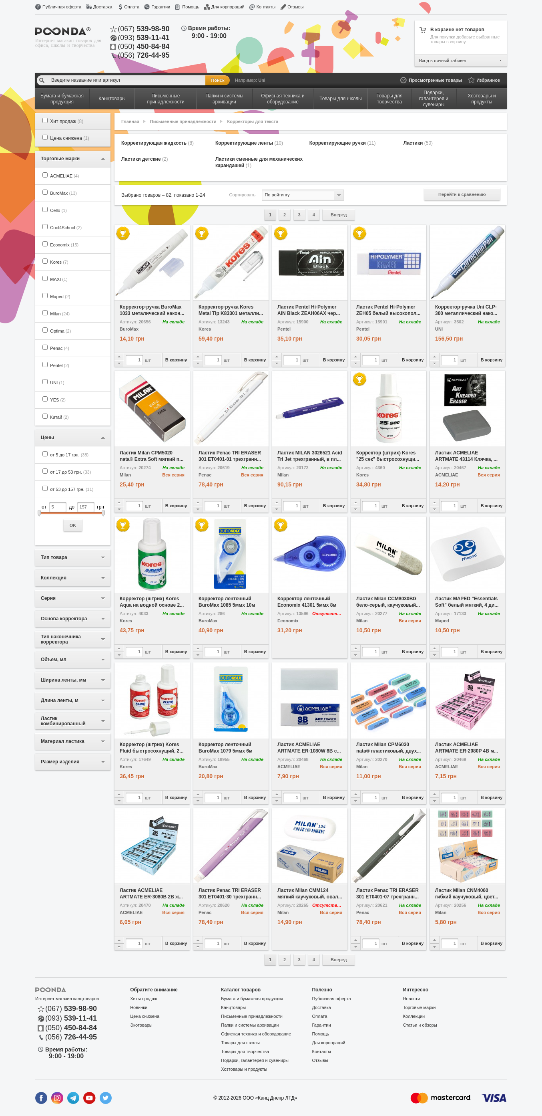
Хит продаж (66, 121)
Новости (411, 998)
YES (58, 400)
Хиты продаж (143, 998)
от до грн (73, 516)
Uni (261, 80)
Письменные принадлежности (183, 121)
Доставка (102, 6)
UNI (57, 382)
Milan (60, 313)
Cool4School (66, 227)
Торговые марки (419, 1007)
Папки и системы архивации (250, 1025)
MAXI (58, 279)
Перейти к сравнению (462, 194)
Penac (59, 348)
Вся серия (173, 474)
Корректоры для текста (253, 121)
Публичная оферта (61, 6)
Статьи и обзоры (420, 1025)
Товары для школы (240, 1042)
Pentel (59, 365)
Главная (130, 121)
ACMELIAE (64, 176)
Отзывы (295, 6)
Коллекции (414, 1016)
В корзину (176, 359)
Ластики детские (144, 159)
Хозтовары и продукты (244, 1069)
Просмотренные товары (435, 80)
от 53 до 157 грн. (71, 489)
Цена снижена (69, 138)
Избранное (488, 80)
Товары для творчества (245, 1051)
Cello (58, 210)
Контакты (266, 6)
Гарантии (160, 6)
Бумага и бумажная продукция (252, 998)
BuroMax (63, 193)
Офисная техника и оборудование (256, 1033)
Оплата (131, 6)
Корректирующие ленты (249, 143)
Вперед (339, 214)
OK (73, 525)
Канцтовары (233, 1007)
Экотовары (141, 1025)
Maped (60, 296)
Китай (59, 417)
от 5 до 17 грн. (69, 454)
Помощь (190, 6)
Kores (59, 262)
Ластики (418, 143)
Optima (60, 331)
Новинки (138, 1007)
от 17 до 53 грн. (70, 472)
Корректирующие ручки (342, 143)
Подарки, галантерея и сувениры (255, 1060)
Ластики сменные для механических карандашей (259, 162)
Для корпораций (228, 6)
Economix (64, 244)
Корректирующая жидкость (157, 143)
